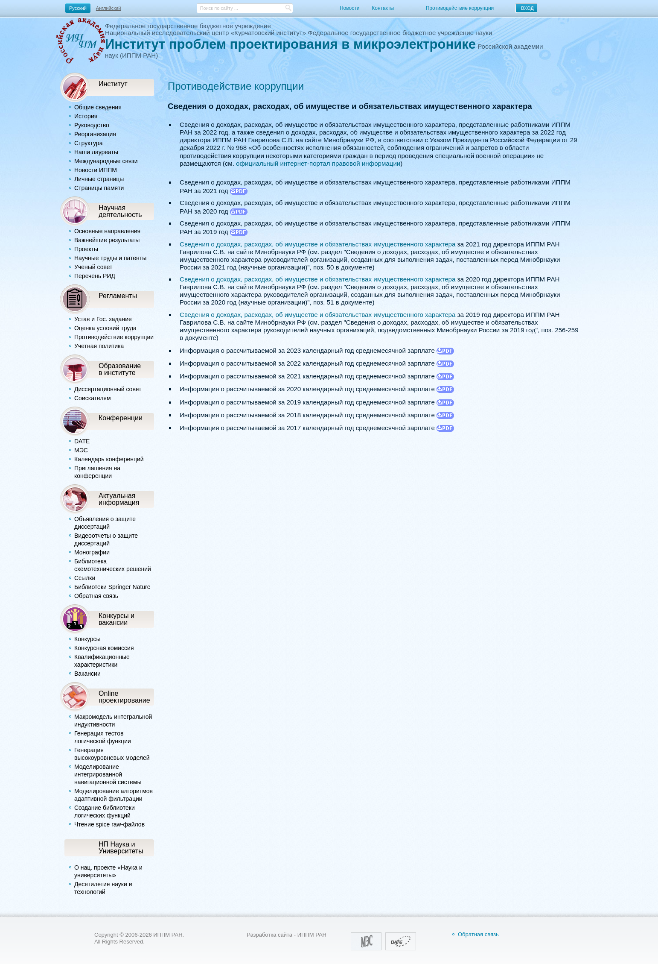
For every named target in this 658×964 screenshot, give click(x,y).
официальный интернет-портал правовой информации (318, 163)
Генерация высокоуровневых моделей (111, 754)
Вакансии (87, 673)
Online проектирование (124, 696)
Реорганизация (95, 134)
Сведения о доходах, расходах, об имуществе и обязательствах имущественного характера (317, 244)
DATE (82, 441)
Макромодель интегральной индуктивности (113, 720)
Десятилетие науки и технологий (103, 888)
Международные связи (106, 161)
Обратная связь (96, 595)
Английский (108, 8)
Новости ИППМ (95, 170)
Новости (349, 8)
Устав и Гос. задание (103, 319)
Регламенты (118, 295)
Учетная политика (99, 346)
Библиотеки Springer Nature (112, 586)
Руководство (91, 125)
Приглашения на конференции (97, 472)
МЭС (81, 450)
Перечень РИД (94, 275)
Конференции (121, 418)
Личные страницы (99, 179)
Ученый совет (93, 267)
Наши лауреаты (96, 152)
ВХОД (527, 8)
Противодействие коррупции (460, 8)
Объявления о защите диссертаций (105, 523)
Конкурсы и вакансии (116, 619)
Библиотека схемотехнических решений (112, 565)
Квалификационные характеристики (102, 660)
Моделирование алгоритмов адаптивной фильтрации (113, 795)
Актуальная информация (119, 499)
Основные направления (107, 231)
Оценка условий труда (105, 328)
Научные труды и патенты (110, 258)
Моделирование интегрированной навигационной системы (108, 774)
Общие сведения (98, 107)
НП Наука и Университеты (121, 847)
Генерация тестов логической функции (102, 737)
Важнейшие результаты (107, 240)
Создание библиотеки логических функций (104, 811)
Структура (88, 143)
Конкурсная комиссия (104, 648)
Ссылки (84, 577)
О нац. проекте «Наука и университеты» (108, 871)
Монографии (92, 552)
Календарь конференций (109, 459)
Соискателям (92, 398)
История (85, 116)
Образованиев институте (120, 369)
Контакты (383, 8)
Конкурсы (87, 639)
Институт (113, 84)
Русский (78, 8)
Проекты (86, 249)
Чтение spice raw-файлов (109, 824)
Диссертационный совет (107, 389)
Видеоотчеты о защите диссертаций (106, 539)
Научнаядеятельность (120, 211)
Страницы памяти (99, 188)
